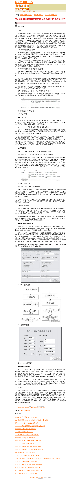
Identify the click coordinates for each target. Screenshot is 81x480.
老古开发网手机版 (26, 15)
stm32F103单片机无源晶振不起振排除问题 (27, 435)
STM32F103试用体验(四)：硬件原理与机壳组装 (28, 446)
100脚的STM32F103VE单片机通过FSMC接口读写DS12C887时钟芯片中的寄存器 (37, 458)
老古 (42, 477)
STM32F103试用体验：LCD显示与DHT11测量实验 (29, 449)
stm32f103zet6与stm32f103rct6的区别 (25, 443)
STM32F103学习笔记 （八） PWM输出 (26, 417)
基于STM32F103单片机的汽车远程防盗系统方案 (28, 470)
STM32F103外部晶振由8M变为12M (25, 438)
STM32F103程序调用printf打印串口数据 (26, 461)
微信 (34, 407)
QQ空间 (17, 407)
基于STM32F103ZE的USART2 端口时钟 (26, 473)
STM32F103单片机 (51, 15)
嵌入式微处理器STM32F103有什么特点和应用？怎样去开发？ (32, 420)
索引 (16, 11)
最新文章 (31, 11)
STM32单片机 (38, 15)
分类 (20, 11)
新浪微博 (21, 407)
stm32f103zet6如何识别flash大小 (24, 432)
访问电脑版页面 (24, 2)
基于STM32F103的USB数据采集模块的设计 (27, 423)
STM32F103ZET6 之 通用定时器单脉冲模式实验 (28, 464)
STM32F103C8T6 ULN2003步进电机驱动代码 (27, 467)
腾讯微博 (27, 407)
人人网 (31, 407)
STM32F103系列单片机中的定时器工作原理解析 (28, 441)
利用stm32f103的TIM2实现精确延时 (25, 452)
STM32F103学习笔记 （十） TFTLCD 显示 (27, 455)
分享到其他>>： (40, 407)
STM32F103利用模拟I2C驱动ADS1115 (25, 429)
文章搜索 (25, 11)
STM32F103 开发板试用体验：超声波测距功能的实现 (30, 426)
